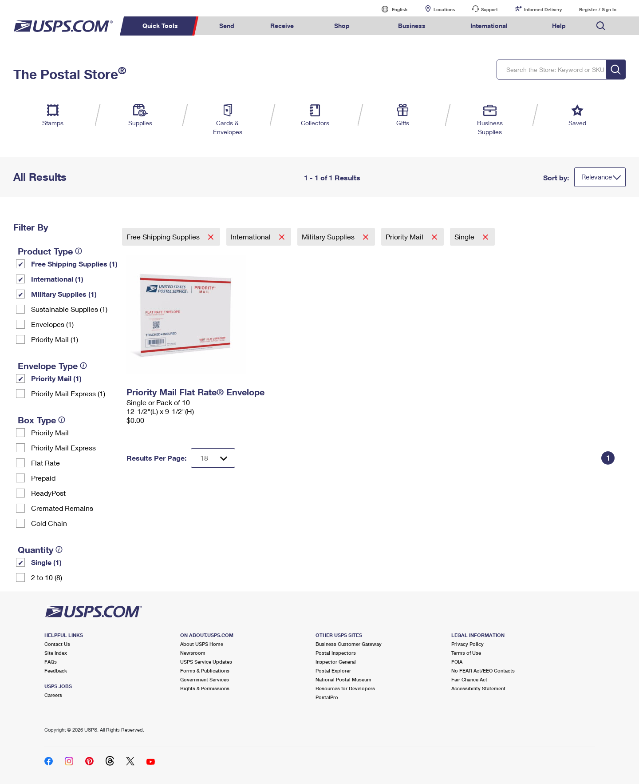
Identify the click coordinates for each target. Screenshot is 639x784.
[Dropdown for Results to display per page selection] (213, 458)
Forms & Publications (204, 670)
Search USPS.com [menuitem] (601, 26)
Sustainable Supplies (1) (69, 309)
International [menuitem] (489, 25)
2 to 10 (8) (46, 577)
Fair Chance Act (469, 679)
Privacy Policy (467, 644)
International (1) (57, 279)
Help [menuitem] (559, 25)
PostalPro (327, 697)
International (251, 236)
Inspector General (336, 662)
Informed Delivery (543, 9)
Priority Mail (50, 432)
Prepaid (43, 478)
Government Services (204, 679)
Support (489, 9)
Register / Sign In (597, 9)
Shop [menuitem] (342, 25)
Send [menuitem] (226, 25)
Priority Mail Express (63, 447)
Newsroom (192, 653)
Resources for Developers (345, 688)
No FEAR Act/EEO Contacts (483, 670)
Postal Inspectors (336, 653)
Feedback (55, 670)
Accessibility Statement (478, 688)
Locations (444, 9)
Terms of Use (466, 653)
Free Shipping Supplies (163, 236)
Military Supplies (329, 236)
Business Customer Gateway (349, 644)
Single (465, 236)
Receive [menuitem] (282, 25)
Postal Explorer (333, 670)
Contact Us (57, 644)
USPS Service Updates (206, 662)
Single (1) (46, 562)
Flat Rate (45, 462)
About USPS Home (201, 644)
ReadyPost (48, 493)
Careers (53, 695)
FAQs (50, 662)
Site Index (55, 653)
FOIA (456, 662)
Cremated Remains (62, 508)
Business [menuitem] (412, 25)
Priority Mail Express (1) (68, 393)
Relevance (596, 177)
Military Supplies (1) (64, 294)
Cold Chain (49, 523)
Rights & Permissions (204, 688)
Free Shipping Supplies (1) (74, 263)
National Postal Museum (343, 679)
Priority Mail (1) (54, 339)
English (390, 9)
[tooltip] (78, 251)
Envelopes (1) (52, 324)
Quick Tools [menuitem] (160, 25)
